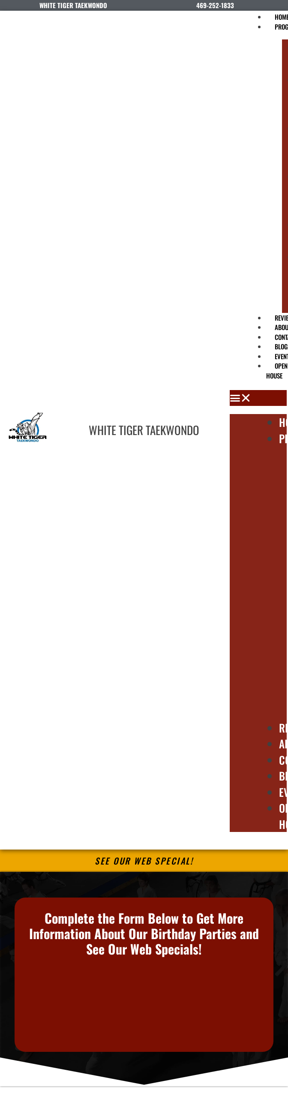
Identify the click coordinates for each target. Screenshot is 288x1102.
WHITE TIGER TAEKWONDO (144, 429)
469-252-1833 (215, 5)
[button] (258, 398)
